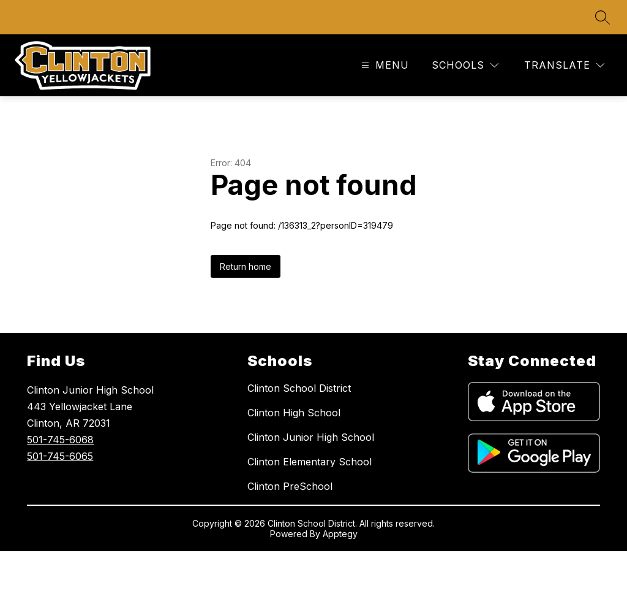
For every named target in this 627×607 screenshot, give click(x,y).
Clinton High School (293, 413)
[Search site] (602, 17)
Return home (245, 266)
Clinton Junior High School (310, 437)
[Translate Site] (564, 65)
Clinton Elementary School (309, 462)
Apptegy (340, 534)
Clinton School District (299, 388)
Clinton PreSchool (289, 486)
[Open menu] (383, 65)
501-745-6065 (60, 456)
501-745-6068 (60, 439)
